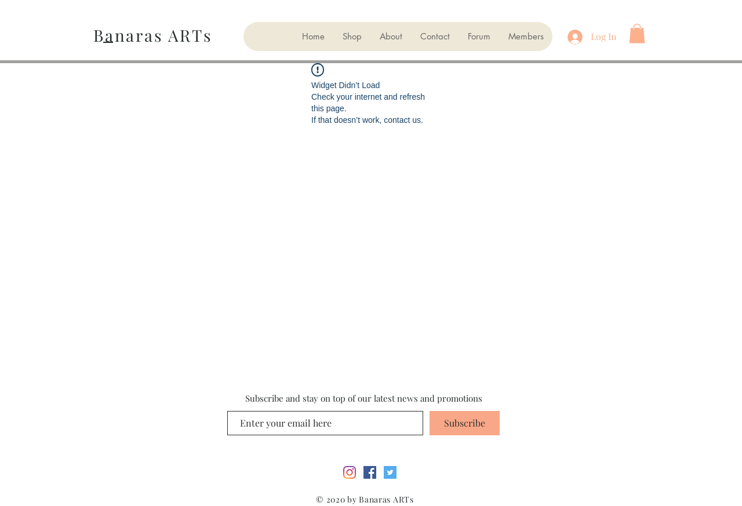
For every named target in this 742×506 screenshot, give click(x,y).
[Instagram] (349, 472)
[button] (637, 33)
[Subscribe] (465, 423)
